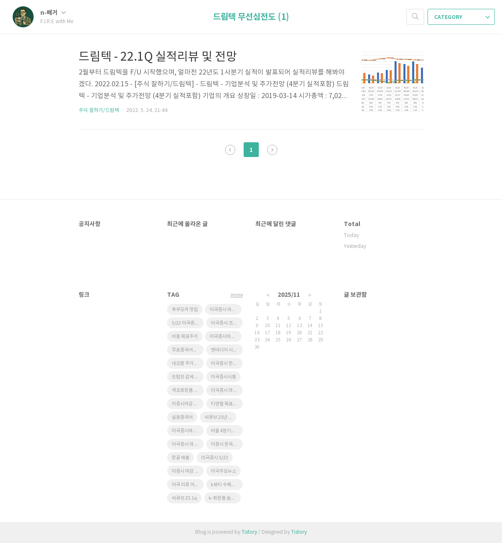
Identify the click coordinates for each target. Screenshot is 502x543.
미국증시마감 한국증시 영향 (226, 336)
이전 (230, 150)
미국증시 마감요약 (227, 390)
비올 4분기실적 (225, 431)
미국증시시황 (223, 377)
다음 (272, 150)
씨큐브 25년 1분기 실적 (220, 417)
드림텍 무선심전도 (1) (251, 17)
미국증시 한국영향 (227, 363)
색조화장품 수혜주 (188, 390)
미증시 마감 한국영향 (188, 471)
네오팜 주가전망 (187, 363)
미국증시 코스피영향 (227, 323)
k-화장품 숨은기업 (225, 498)
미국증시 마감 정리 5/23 (226, 309)
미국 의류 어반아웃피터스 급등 (188, 484)
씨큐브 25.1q (184, 498)
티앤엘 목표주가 (226, 404)
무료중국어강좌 (186, 350)
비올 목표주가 (185, 336)
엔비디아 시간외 (226, 350)
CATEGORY (462, 17)
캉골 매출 (180, 457)
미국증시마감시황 (188, 431)
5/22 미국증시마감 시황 (188, 323)
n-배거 (53, 12)
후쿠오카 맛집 (185, 309)
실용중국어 (182, 417)
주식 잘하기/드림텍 (99, 110)
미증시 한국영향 (226, 444)
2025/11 (289, 294)
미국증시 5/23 (214, 457)
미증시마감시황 (186, 404)
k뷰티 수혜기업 (225, 484)
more (237, 295)
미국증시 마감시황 (188, 444)
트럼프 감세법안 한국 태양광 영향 (188, 377)
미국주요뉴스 (223, 471)
